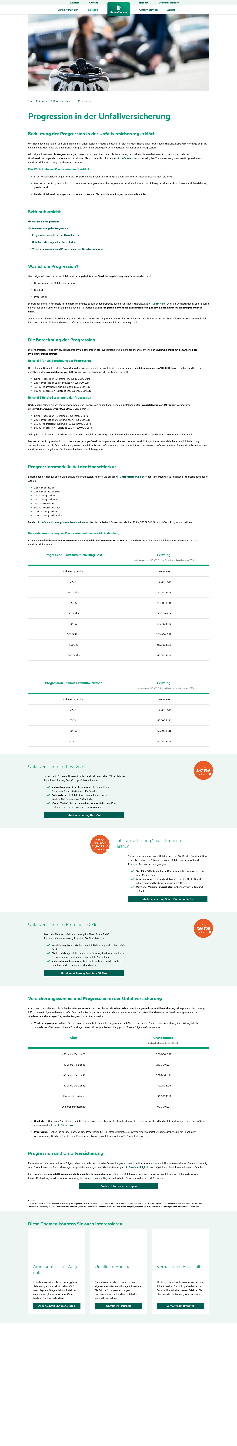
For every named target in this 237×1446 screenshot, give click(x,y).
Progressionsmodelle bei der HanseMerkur (55, 235)
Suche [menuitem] (171, 9)
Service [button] (93, 9)
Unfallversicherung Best (133, 476)
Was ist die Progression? (45, 221)
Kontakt (93, 2)
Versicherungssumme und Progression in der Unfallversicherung (67, 248)
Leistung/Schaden (169, 2)
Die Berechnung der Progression (50, 228)
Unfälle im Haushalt (118, 1306)
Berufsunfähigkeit (138, 1167)
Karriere (74, 2)
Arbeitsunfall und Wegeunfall (56, 1306)
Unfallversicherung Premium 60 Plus (84, 973)
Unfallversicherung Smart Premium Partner (64, 522)
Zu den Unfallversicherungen (118, 1186)
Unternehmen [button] (148, 9)
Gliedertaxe (159, 303)
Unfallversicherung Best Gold (84, 815)
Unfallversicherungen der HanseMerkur (54, 242)
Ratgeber (144, 2)
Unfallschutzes (128, 158)
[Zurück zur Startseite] (118, 9)
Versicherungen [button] (68, 9)
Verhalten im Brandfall (180, 1306)
